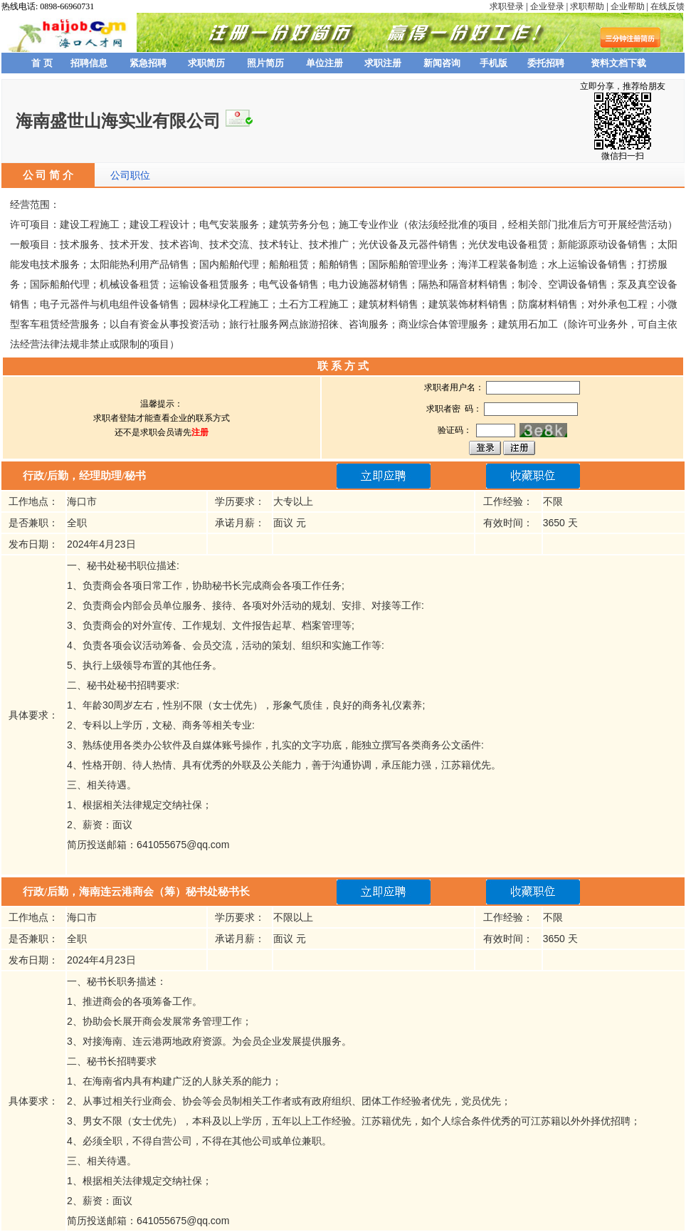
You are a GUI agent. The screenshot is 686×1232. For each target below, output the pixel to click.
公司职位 (130, 175)
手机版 (493, 63)
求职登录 (507, 6)
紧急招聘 (148, 63)
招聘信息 (88, 63)
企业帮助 (628, 6)
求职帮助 (587, 6)
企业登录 (547, 6)
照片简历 (265, 63)
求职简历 (206, 63)
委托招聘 (545, 63)
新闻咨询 (441, 63)
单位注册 (324, 63)
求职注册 (382, 63)
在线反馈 (667, 6)
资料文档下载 (618, 63)
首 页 (42, 63)
